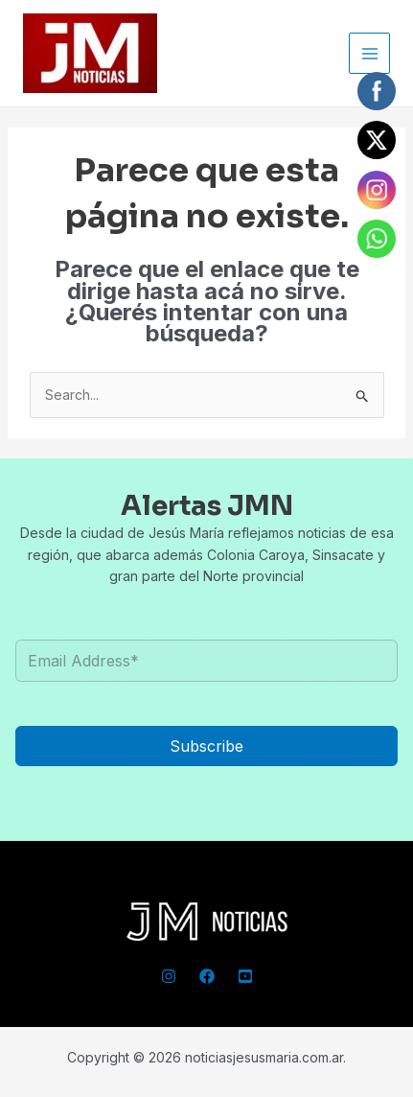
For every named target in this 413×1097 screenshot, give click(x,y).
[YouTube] (245, 976)
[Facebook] (207, 976)
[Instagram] (168, 976)
